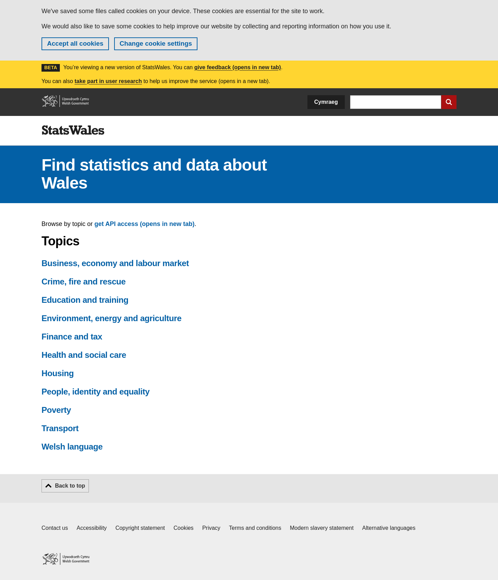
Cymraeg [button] (326, 102)
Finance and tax (72, 336)
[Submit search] (448, 102)
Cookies (184, 528)
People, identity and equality (95, 391)
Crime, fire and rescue (84, 281)
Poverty (56, 410)
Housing (58, 373)
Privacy (211, 528)
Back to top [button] (70, 486)
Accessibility (91, 528)
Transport (60, 428)
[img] (73, 130)
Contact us (55, 528)
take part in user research (108, 81)
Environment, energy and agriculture (112, 318)
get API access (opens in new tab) (144, 223)
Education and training (85, 300)
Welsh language (72, 446)
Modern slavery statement (321, 528)
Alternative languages (388, 528)
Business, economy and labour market (115, 263)
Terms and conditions (255, 528)
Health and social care (84, 355)
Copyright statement (140, 528)
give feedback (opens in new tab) (237, 67)
